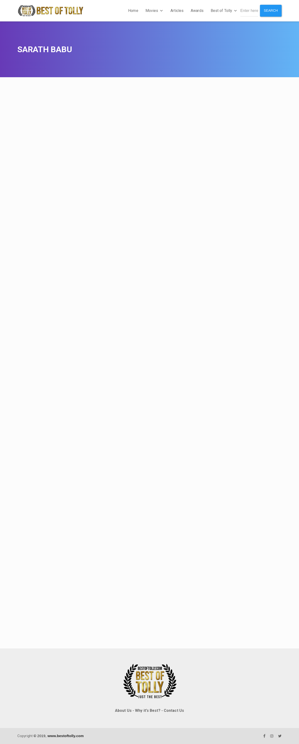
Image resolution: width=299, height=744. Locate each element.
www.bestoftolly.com (65, 736)
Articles (177, 10)
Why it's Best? (147, 710)
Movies (154, 10)
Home (133, 10)
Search (271, 10)
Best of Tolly (224, 10)
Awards (197, 10)
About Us (123, 710)
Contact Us (174, 710)
